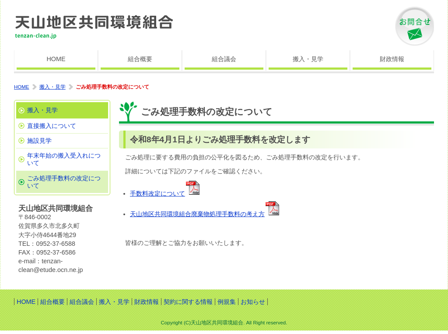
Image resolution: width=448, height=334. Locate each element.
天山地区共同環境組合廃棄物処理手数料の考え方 (197, 213)
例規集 (226, 301)
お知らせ (253, 301)
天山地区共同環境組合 (95, 26)
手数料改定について (157, 193)
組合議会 (224, 58)
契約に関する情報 (188, 301)
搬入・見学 (308, 58)
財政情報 (392, 58)
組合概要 (140, 58)
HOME (55, 58)
